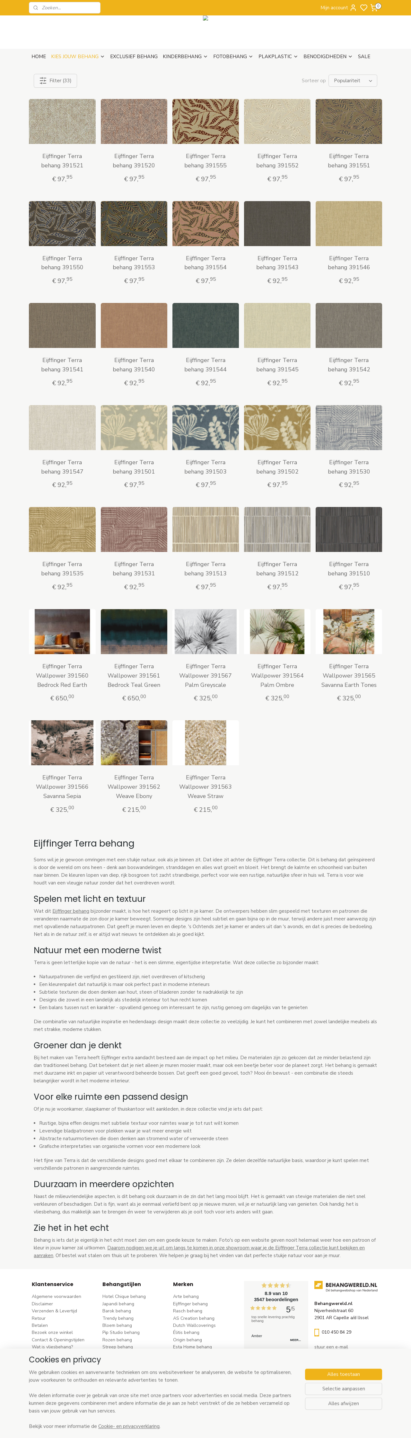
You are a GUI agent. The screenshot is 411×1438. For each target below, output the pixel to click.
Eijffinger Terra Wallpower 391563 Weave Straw (205, 787)
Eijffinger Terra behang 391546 (349, 262)
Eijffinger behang (70, 911)
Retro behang (116, 1383)
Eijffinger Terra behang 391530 (349, 466)
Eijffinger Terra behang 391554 (205, 262)
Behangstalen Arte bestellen (61, 1354)
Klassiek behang (119, 1361)
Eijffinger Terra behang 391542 (349, 364)
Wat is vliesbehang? (52, 1347)
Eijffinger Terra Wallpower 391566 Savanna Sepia (62, 787)
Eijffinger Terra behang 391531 (134, 568)
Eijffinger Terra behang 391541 (62, 364)
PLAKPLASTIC (278, 56)
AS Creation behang (193, 1318)
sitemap (234, 1426)
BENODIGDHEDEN (328, 56)
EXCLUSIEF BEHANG (134, 56)
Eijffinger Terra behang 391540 (134, 364)
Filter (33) (55, 80)
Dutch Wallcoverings (194, 1325)
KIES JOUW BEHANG (78, 56)
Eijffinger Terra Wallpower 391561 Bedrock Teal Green (134, 675)
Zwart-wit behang (121, 1368)
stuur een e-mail (331, 1347)
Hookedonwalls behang (197, 1361)
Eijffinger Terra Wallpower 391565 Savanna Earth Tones (348, 675)
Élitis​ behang (186, 1332)
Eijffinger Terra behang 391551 (349, 160)
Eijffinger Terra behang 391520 (134, 160)
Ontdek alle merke (193, 1397)
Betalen (40, 1325)
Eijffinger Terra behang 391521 (62, 160)
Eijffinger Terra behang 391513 (205, 568)
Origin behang (187, 1340)
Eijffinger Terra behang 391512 (277, 568)
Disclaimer (42, 1304)
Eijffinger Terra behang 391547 (62, 466)
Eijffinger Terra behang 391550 (62, 262)
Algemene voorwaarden (56, 1296)
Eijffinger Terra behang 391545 (277, 364)
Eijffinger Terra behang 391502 (277, 466)
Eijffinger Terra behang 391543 (277, 262)
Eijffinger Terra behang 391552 (277, 160)
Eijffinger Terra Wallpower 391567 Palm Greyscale (205, 675)
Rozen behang (117, 1340)
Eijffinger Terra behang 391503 (205, 466)
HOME (38, 56)
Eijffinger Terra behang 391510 (349, 568)
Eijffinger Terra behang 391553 (134, 262)
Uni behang (114, 1354)
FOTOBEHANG (233, 56)
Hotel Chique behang (124, 1296)
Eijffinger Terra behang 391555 (205, 160)
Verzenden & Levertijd (54, 1311)
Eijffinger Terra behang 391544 (205, 364)
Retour (39, 1318)
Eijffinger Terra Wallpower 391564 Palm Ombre (277, 675)
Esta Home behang (192, 1347)
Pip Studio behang (121, 1332)
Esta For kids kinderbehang (200, 1354)
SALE (364, 56)
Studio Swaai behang (195, 1390)
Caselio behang (189, 1376)
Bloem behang (117, 1325)
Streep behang (117, 1347)
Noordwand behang (193, 1368)
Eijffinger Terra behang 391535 (62, 568)
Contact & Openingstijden (58, 1340)
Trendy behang (118, 1318)
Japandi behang (118, 1304)
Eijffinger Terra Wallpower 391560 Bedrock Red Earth (62, 675)
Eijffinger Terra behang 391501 (134, 466)
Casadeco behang (191, 1383)
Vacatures (42, 1368)
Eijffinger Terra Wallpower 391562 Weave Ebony (134, 787)
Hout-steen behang (122, 1376)
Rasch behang (187, 1311)
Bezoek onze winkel (52, 1332)
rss (245, 1426)
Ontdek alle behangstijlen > (133, 1397)
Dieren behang (117, 1390)
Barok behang (116, 1311)
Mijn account (338, 8)
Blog (36, 1361)
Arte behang (186, 1296)
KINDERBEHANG (185, 56)
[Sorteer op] (353, 80)
